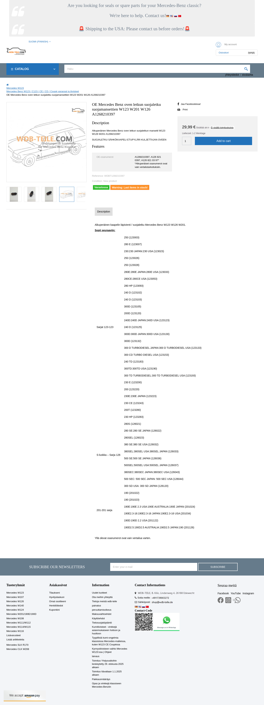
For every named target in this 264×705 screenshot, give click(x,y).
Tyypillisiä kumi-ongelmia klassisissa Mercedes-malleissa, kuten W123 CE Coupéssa (109, 641)
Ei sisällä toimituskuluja (222, 127)
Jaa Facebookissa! (191, 104)
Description (103, 211)
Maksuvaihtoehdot (101, 614)
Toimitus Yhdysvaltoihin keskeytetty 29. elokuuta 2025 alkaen (108, 664)
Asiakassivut (58, 585)
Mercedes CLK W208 (17, 649)
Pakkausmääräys (101, 679)
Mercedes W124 (15, 609)
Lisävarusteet (13, 635)
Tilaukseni (54, 592)
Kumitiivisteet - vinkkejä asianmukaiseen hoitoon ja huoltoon (106, 630)
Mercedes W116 (15, 631)
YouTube (236, 593)
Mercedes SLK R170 (17, 644)
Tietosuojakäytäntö (102, 622)
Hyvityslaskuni (56, 597)
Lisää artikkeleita (15, 639)
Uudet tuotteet (99, 592)
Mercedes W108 (15, 618)
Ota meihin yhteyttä (102, 597)
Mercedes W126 (15, 601)
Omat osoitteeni (57, 601)
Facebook (223, 593)
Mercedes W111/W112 (18, 622)
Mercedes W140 (15, 605)
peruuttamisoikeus (101, 609)
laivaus (95, 656)
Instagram (248, 593)
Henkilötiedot (56, 605)
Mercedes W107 (15, 597)
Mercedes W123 (15, 592)
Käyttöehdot (98, 618)
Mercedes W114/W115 (18, 626)
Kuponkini (54, 609)
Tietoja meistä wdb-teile (104, 601)
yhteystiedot (232, 74)
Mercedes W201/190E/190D (21, 614)
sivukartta (247, 74)
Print (185, 109)
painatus (96, 605)
